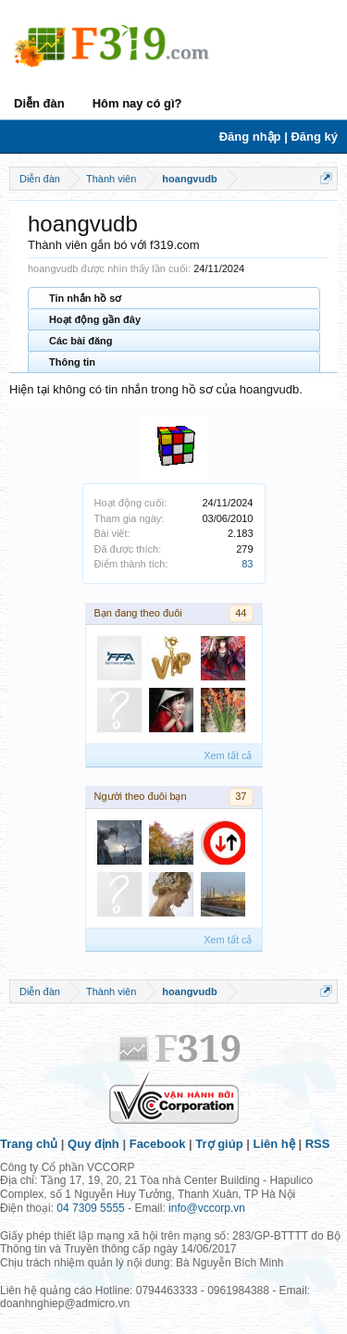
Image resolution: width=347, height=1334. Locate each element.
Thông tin (72, 362)
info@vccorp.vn (206, 1208)
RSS (317, 1144)
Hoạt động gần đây (95, 319)
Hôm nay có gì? (137, 103)
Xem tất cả (228, 755)
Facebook (158, 1144)
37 (240, 796)
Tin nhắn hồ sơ (85, 298)
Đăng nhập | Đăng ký (278, 136)
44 (240, 612)
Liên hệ (274, 1144)
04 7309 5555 (90, 1208)
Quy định (93, 1144)
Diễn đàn (39, 103)
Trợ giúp (218, 1144)
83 (247, 563)
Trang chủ (28, 1144)
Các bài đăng (80, 340)
